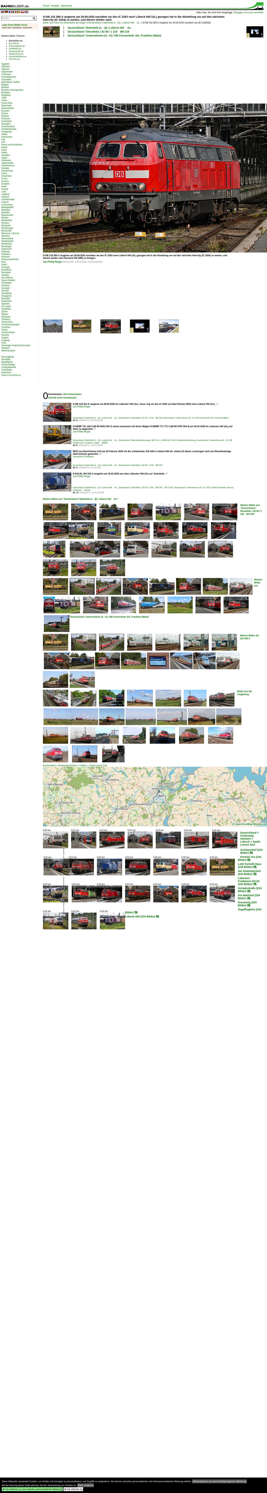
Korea (4, 178)
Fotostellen (6, 370)
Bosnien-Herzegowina (12, 90)
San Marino (7, 277)
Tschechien (7, 322)
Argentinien (7, 71)
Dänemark (6, 105)
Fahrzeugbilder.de (17, 46)
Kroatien (5, 183)
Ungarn (5, 337)
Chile (3, 97)
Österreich (6, 249)
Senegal (5, 288)
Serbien (5, 290)
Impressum (66, 5)
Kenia (4, 173)
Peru (3, 262)
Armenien (6, 74)
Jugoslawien (7, 163)
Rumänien (6, 270)
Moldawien (6, 220)
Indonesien (6, 137)
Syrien (4, 311)
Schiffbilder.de (15, 48)
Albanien (5, 66)
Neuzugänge (7, 356)
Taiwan (4, 314)
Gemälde (5, 359)
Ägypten (5, 64)
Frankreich (6, 121)
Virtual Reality (8, 364)
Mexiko (4, 217)
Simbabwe (6, 293)
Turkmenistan (8, 332)
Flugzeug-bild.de (16, 51)
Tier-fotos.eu (14, 59)
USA (3, 343)
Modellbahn (7, 362)
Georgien (5, 124)
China (4, 100)
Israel (4, 150)
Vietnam (5, 348)
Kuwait (4, 189)
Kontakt (55, 5)
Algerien (5, 69)
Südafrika (6, 309)
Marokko (5, 212)
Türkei (4, 329)
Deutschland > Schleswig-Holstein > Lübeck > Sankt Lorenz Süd (75, 765)
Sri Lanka (6, 306)
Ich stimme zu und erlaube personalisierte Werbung (32, 1489)
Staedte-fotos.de (16, 54)
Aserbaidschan (8, 77)
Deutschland (95, 22)
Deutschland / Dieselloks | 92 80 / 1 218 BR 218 (98, 31)
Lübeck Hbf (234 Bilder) (140, 916)
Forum (46, 5)
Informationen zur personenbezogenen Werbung (219, 1481)
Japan (4, 157)
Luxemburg (7, 204)
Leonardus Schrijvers (83, 456)
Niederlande (7, 241)
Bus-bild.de (14, 43)
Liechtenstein (8, 199)
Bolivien (5, 87)
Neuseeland (7, 238)
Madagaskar (7, 207)
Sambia (5, 275)
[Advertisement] (90, 70)
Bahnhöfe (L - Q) (111, 22)
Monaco (5, 223)
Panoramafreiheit (9, 259)
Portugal (5, 267)
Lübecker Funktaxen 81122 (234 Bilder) (249, 881)
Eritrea (4, 113)
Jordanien (6, 160)
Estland (5, 116)
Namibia (5, 236)
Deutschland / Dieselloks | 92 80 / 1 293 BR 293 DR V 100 (146, 487)
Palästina (5, 254)
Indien (4, 134)
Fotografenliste (8, 367)
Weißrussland (8, 350)
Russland (6, 272)
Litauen (5, 202)
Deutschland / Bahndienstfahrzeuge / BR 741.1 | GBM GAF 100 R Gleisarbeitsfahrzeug (157, 440)
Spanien (5, 303)
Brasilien (5, 92)
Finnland (5, 118)
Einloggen (238, 12)
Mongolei (5, 225)
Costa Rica (6, 103)
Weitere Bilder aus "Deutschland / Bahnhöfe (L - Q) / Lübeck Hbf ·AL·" (81, 499)
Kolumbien (6, 176)
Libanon (5, 197)
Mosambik (6, 230)
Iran (3, 142)
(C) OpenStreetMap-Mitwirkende (249, 824)
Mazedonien (7, 215)
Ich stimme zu (73, 1489)
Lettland (5, 194)
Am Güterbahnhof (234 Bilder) (249, 873)
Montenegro (7, 228)
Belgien (5, 84)
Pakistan (5, 251)
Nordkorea (6, 243)
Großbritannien (8, 129)
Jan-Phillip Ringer (52, 262)
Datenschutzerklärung (11, 375)
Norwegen (6, 246)
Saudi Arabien (8, 280)
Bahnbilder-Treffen (10, 82)
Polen (4, 264)
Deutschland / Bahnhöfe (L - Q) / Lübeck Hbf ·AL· (100, 27)
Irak (3, 139)
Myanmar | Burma (10, 233)
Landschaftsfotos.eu (18, 56)
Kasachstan (7, 170)
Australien (6, 79)
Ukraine (5, 335)
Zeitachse (6, 372)
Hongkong (6, 131)
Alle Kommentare (72, 394)
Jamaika (5, 155)
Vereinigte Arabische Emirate (15, 345)
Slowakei (5, 298)
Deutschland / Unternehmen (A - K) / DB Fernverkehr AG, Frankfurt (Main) (114, 35)
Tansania (5, 316)
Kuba (4, 186)
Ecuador (5, 110)
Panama (5, 256)
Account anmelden (254, 12)
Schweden (6, 283)
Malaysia (5, 210)
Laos (3, 191)
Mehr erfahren (86, 1485)
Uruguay (5, 340)
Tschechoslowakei (10, 324)
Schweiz (5, 285)
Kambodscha (7, 165)
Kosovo (5, 181)
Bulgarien (6, 95)
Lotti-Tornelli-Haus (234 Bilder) (250, 865)
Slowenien (6, 301)
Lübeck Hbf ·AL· (131, 22)
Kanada (5, 168)
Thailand (5, 319)
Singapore (6, 296)
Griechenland (8, 126)
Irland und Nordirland (11, 144)
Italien (4, 152)
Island (4, 147)
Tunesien (5, 327)
